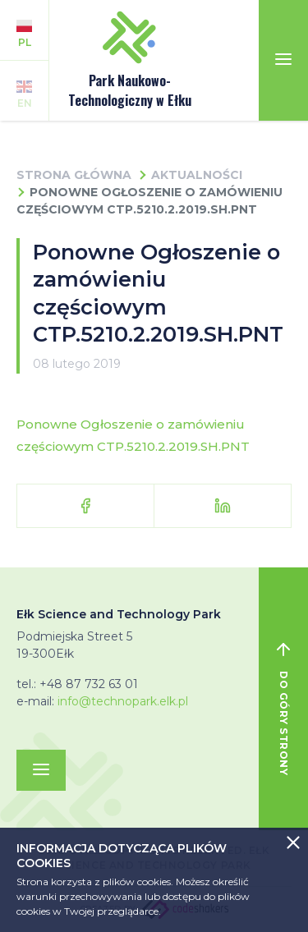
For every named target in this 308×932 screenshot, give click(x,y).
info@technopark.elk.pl (122, 701)
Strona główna (73, 175)
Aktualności (196, 175)
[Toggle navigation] (283, 60)
